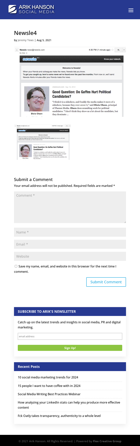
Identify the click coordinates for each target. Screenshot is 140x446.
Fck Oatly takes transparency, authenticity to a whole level (59, 416)
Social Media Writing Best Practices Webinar (49, 394)
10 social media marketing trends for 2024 (48, 377)
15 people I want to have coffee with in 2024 (49, 386)
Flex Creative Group (107, 441)
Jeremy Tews (26, 40)
